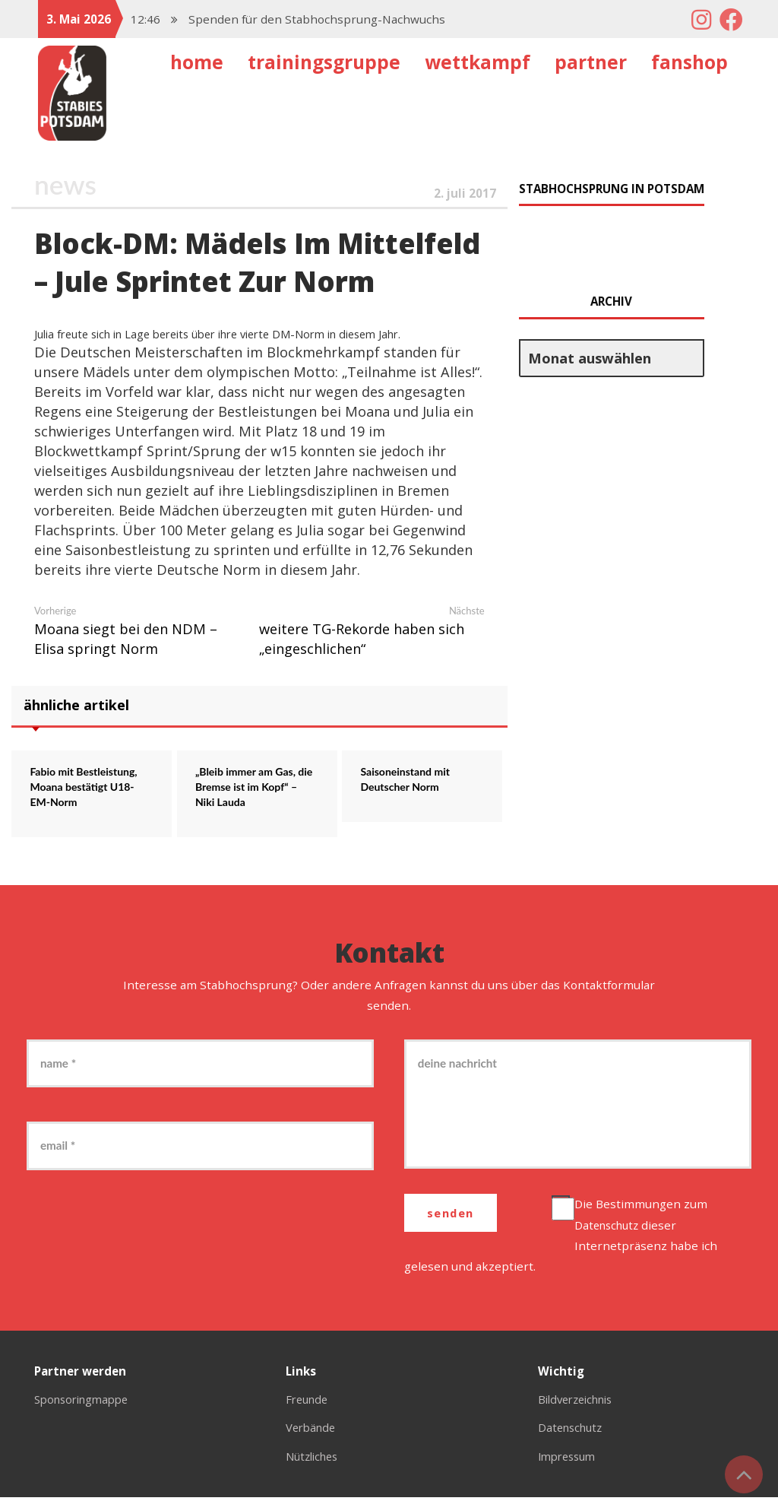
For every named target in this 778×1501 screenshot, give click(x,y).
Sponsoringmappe (86, 1403)
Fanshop (689, 62)
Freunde (309, 1403)
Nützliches (315, 1459)
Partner (591, 62)
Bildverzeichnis (580, 1403)
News (66, 185)
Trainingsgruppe (324, 62)
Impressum (570, 1459)
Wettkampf (477, 62)
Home (196, 62)
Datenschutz (612, 1228)
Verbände (313, 1431)
